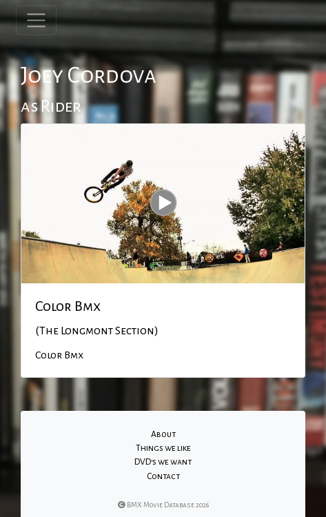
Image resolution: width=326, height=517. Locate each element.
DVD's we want (163, 462)
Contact (163, 476)
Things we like (163, 448)
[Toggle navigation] (36, 20)
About (163, 434)
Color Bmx (68, 306)
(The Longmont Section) (97, 331)
